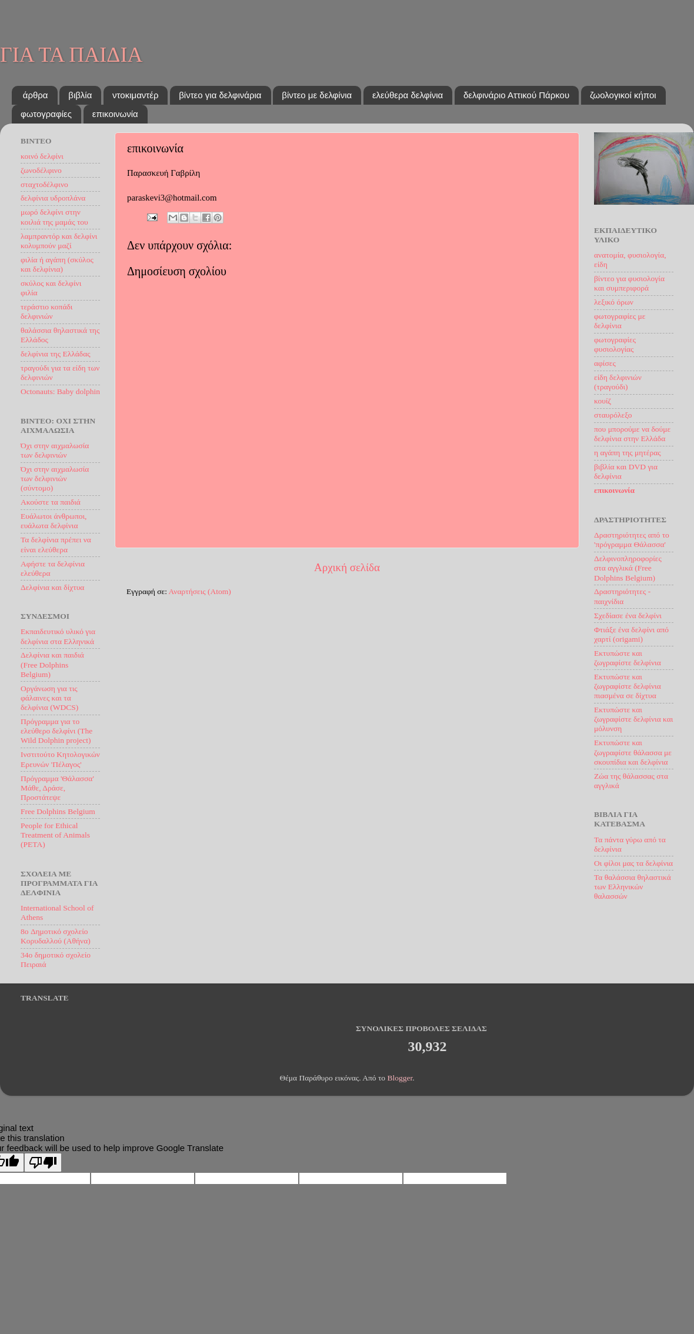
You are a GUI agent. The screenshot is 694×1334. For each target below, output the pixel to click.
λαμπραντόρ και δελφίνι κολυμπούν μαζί (59, 241)
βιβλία (80, 95)
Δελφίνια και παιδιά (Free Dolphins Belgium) (52, 664)
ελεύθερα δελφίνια (407, 95)
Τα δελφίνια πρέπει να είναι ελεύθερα (56, 544)
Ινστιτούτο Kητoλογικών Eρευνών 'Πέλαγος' (60, 759)
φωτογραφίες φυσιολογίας (615, 344)
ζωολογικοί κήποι (623, 95)
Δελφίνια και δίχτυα (52, 587)
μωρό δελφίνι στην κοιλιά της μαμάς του (54, 217)
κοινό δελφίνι (42, 156)
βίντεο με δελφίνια (317, 95)
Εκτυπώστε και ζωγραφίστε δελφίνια (627, 658)
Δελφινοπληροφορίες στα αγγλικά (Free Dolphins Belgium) (628, 568)
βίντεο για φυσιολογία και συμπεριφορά (629, 283)
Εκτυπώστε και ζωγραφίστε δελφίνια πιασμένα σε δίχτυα (627, 686)
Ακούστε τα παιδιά (51, 502)
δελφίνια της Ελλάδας (56, 353)
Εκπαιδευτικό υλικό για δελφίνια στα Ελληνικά (58, 636)
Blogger (399, 1077)
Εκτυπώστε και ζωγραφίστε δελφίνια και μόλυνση (633, 719)
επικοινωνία (115, 114)
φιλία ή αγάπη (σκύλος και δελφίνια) (57, 264)
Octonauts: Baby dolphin (60, 391)
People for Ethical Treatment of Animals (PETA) (55, 835)
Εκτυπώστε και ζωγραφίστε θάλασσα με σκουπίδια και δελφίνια (633, 752)
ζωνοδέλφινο (41, 170)
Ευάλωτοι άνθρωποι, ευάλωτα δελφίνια (53, 521)
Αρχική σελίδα (347, 567)
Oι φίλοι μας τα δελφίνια (633, 863)
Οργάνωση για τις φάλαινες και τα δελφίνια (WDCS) (49, 698)
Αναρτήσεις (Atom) (200, 591)
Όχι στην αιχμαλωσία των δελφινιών (55, 450)
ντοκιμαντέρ (135, 95)
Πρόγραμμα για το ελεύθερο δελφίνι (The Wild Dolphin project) (56, 731)
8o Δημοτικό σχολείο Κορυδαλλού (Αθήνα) (56, 936)
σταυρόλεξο (613, 415)
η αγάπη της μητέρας (627, 452)
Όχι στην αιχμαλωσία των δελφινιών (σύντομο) (55, 478)
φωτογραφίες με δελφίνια (619, 321)
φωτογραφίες (46, 114)
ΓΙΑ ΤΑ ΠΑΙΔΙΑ (71, 54)
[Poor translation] (43, 1162)
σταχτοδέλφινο (44, 184)
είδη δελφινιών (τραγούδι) (618, 382)
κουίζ (602, 400)
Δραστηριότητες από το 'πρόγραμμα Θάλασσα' (631, 540)
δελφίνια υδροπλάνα (53, 198)
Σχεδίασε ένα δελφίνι (628, 615)
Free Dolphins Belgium (58, 811)
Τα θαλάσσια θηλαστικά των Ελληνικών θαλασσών (632, 887)
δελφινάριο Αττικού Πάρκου (516, 95)
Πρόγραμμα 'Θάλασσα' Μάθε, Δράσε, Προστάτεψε (57, 788)
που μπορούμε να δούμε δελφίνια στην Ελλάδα (632, 434)
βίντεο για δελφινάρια (220, 95)
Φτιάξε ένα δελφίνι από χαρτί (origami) (631, 634)
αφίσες (605, 363)
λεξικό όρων (613, 302)
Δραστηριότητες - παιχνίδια (622, 596)
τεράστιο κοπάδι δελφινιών (47, 311)
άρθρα (35, 95)
